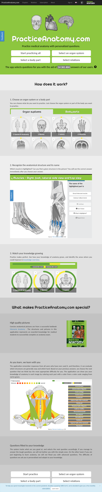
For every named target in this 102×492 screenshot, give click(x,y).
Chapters (25, 2)
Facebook (82, 3)
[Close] (99, 486)
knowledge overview (31, 260)
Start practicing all (31, 53)
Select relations (71, 60)
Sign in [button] (70, 2)
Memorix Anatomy (18, 329)
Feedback (2, 36)
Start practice (30, 474)
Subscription (44, 2)
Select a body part (31, 60)
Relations (34, 2)
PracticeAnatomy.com (10, 2)
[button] (77, 2)
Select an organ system (71, 53)
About (53, 2)
